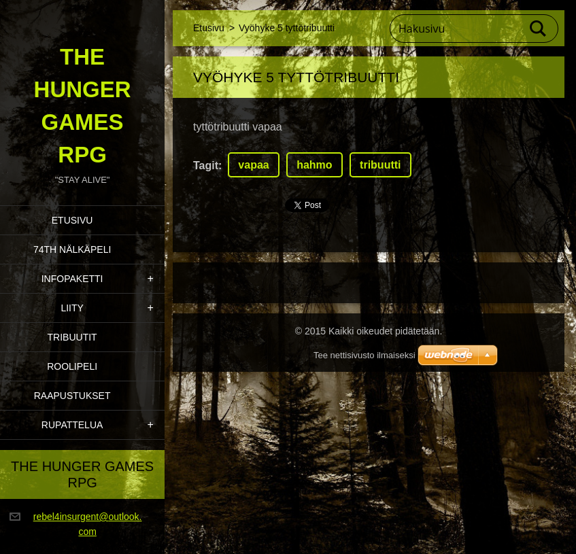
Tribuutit (72, 337)
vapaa (253, 165)
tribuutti (380, 165)
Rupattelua (72, 424)
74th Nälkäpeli (72, 249)
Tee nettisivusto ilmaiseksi (365, 355)
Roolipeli (72, 366)
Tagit (205, 165)
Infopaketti (72, 278)
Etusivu (72, 220)
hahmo (314, 165)
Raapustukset (72, 395)
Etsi (538, 28)
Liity (72, 307)
